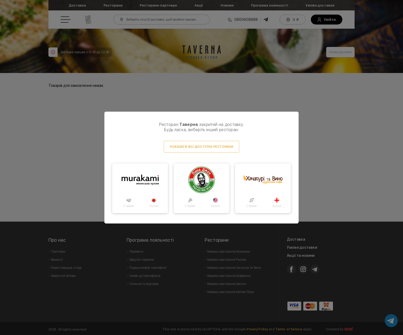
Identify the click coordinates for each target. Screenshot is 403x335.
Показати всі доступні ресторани (202, 147)
